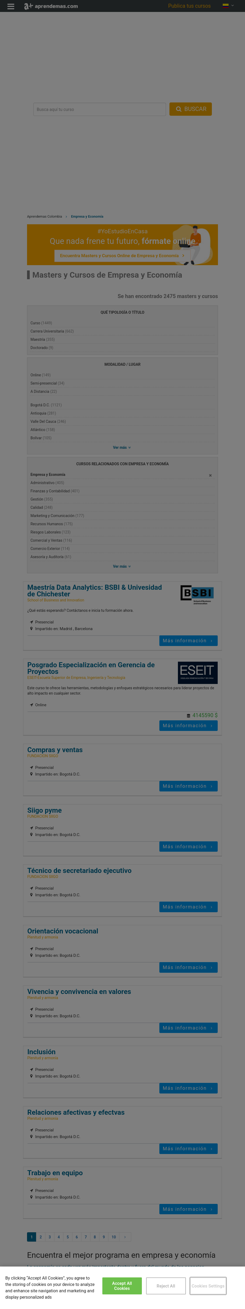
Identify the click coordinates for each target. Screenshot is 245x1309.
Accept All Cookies (122, 1286)
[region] (122, 1288)
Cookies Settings (208, 1286)
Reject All (166, 1286)
